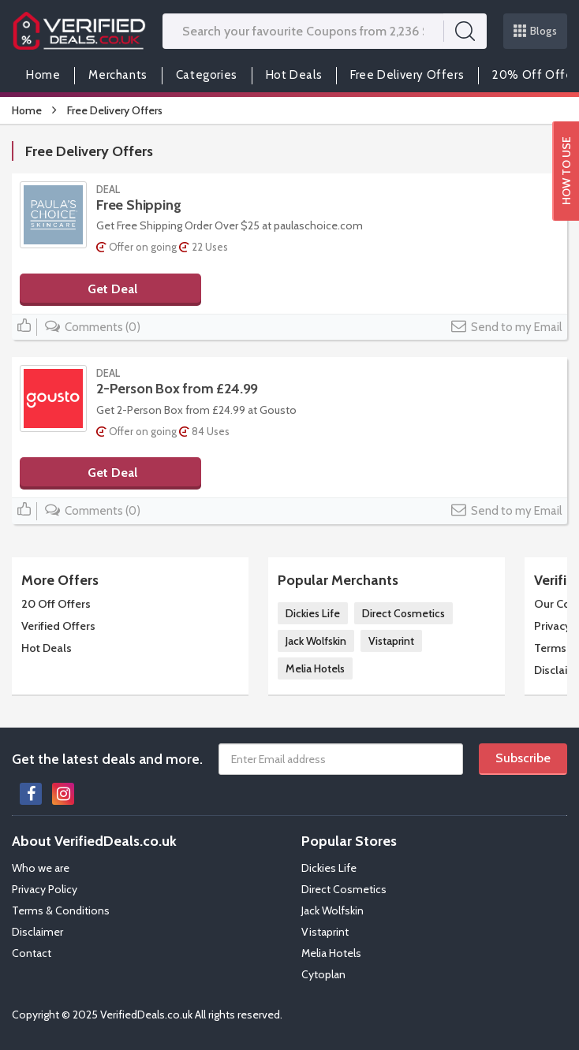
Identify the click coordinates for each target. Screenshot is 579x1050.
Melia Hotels (315, 668)
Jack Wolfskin (316, 641)
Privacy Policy (44, 889)
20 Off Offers (56, 604)
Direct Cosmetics (403, 613)
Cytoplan (323, 974)
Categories (206, 75)
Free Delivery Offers (407, 75)
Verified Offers (58, 626)
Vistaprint (391, 641)
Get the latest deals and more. (107, 759)
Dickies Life (313, 613)
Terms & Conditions (61, 910)
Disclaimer (37, 932)
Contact (31, 953)
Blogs (536, 31)
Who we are (40, 868)
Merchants (117, 75)
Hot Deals (294, 75)
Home (43, 75)
